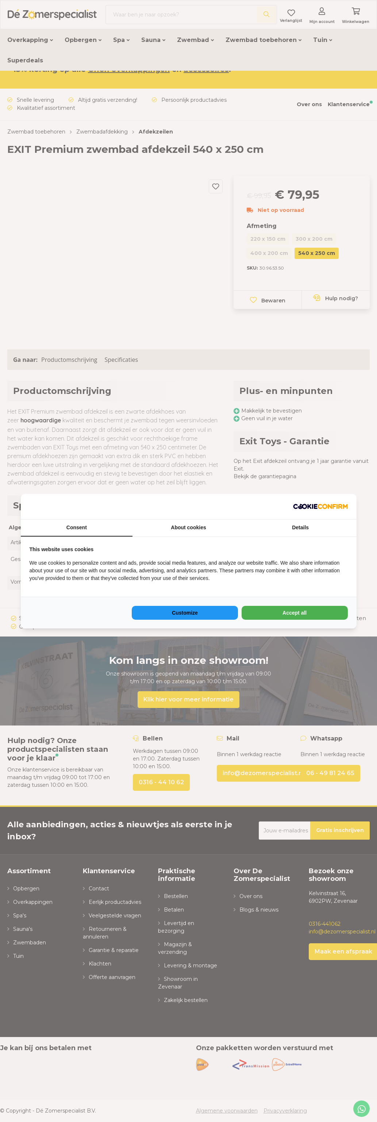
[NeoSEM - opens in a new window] (320, 506)
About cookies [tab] (188, 527)
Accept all (294, 613)
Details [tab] (300, 527)
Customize (185, 613)
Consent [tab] (76, 527)
